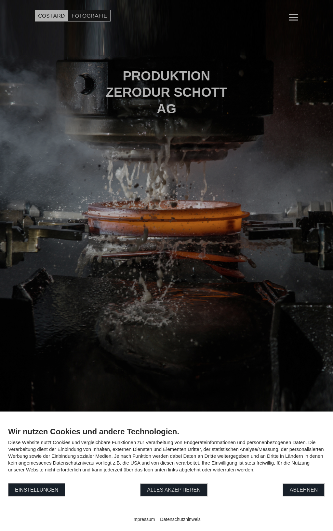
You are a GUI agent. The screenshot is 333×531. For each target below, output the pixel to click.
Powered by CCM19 (166, 513)
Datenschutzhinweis (180, 519)
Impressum (143, 519)
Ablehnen (304, 490)
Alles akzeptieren (174, 490)
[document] (166, 455)
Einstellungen (36, 490)
